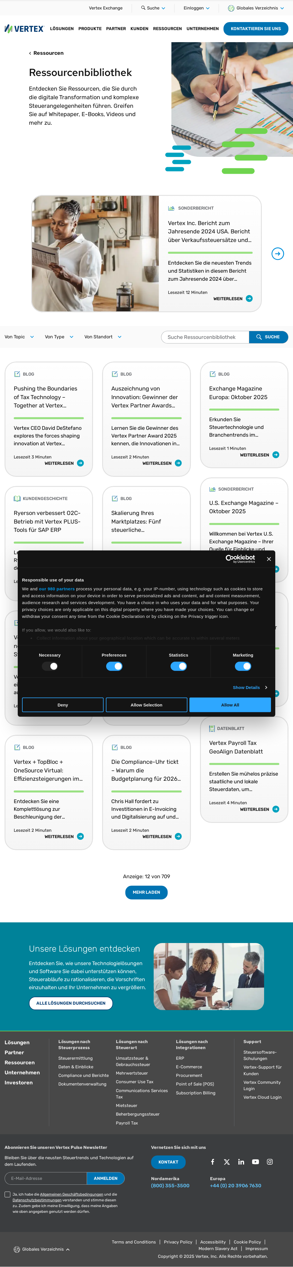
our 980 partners (57, 588)
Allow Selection (147, 704)
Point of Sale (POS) (195, 1084)
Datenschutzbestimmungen (37, 1200)
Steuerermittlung (75, 1058)
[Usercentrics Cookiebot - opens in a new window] (230, 559)
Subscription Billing (195, 1093)
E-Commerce (189, 1066)
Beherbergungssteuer (138, 1114)
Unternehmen (203, 28)
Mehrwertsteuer (132, 1073)
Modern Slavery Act (218, 1248)
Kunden (139, 28)
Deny (63, 704)
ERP (180, 1058)
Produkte (90, 28)
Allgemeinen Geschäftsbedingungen (71, 1194)
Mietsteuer (126, 1105)
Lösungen (62, 28)
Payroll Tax (127, 1123)
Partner (116, 28)
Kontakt (168, 1162)
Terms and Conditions (134, 1242)
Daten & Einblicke (75, 1066)
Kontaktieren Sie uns (256, 28)
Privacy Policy (178, 1242)
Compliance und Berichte (83, 1075)
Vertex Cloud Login (262, 1097)
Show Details (246, 687)
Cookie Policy (247, 1242)
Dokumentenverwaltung (82, 1084)
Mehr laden (146, 892)
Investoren (19, 1082)
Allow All (230, 704)
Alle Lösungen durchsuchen (71, 1003)
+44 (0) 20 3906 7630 (235, 1185)
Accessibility (213, 1242)
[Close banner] (269, 559)
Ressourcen (167, 28)
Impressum (257, 1248)
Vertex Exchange (105, 8)
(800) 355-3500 (170, 1185)
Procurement (189, 1075)
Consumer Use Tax (134, 1081)
